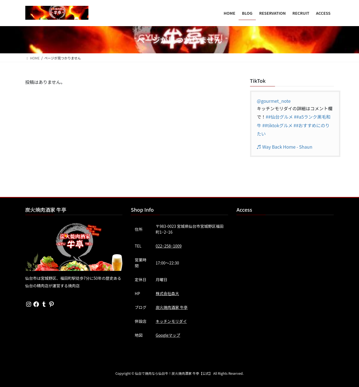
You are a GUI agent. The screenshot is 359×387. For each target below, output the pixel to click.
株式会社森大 (167, 293)
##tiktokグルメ (277, 125)
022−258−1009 (169, 246)
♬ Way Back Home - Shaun (285, 146)
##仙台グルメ (279, 116)
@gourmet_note (274, 101)
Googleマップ (168, 335)
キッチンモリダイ (171, 321)
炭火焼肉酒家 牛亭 (172, 307)
